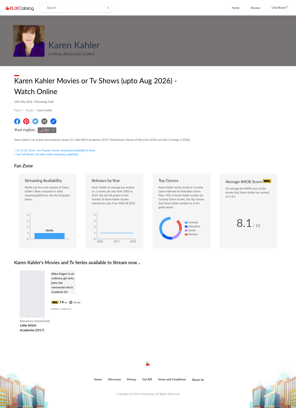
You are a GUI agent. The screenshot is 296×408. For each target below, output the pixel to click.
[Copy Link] (53, 121)
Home (235, 7)
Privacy (131, 379)
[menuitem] (235, 7)
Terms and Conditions (172, 379)
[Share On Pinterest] (26, 121)
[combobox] (47, 130)
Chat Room (280, 7)
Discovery (114, 379)
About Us (198, 379)
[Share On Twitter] (35, 121)
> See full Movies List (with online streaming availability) (46, 154)
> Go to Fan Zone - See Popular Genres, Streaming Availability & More (54, 150)
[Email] (44, 121)
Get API (147, 379)
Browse (255, 7)
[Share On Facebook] (17, 121)
